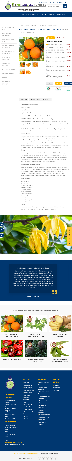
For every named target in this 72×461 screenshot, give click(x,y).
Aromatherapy (27, 387)
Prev (4, 280)
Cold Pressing (27, 392)
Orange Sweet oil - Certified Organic (47, 25)
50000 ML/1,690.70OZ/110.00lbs (55, 66)
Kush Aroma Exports (23, 453)
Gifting (23, 18)
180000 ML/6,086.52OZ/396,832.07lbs (54, 76)
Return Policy (27, 385)
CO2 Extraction (28, 409)
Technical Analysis (35, 99)
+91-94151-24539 (10, 418)
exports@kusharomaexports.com (14, 444)
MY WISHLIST (43, 2)
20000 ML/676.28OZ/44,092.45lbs (55, 57)
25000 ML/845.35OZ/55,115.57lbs (55, 61)
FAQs (46, 14)
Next (67, 280)
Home (22, 14)
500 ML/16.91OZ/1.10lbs (55, 44)
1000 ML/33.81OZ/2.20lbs (55, 47)
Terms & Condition (53, 453)
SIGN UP (60, 2)
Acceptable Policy (28, 390)
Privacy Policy (44, 453)
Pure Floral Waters (8, 70)
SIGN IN (52, 2)
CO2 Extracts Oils (8, 74)
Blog (42, 14)
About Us (28, 14)
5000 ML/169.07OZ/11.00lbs (56, 50)
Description (24, 99)
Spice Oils (5, 78)
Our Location (61, 14)
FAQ (25, 402)
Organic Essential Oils (30, 25)
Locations (26, 419)
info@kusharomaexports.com (13, 442)
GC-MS (25, 416)
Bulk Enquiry (46, 99)
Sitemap (56, 390)
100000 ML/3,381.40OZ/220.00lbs (55, 70)
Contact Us (52, 14)
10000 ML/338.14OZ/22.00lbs (56, 53)
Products (35, 14)
